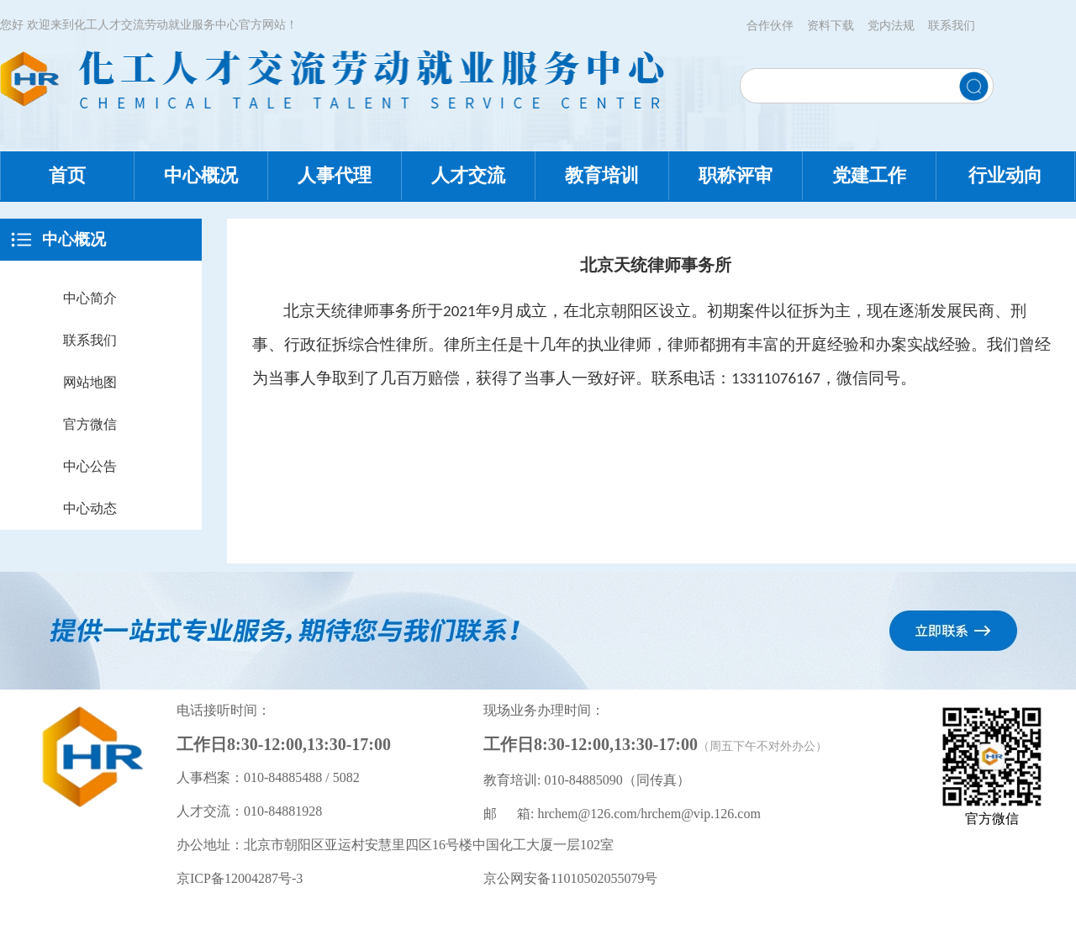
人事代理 (335, 175)
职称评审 (736, 175)
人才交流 (468, 175)
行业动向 (1005, 175)
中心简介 (90, 298)
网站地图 (90, 382)
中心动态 (90, 508)
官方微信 (90, 424)
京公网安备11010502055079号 (570, 878)
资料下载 (830, 25)
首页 (67, 175)
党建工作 (869, 175)
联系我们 (951, 25)
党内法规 (891, 25)
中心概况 (201, 175)
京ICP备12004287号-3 (240, 878)
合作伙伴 (770, 25)
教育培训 (602, 175)
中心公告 (90, 466)
